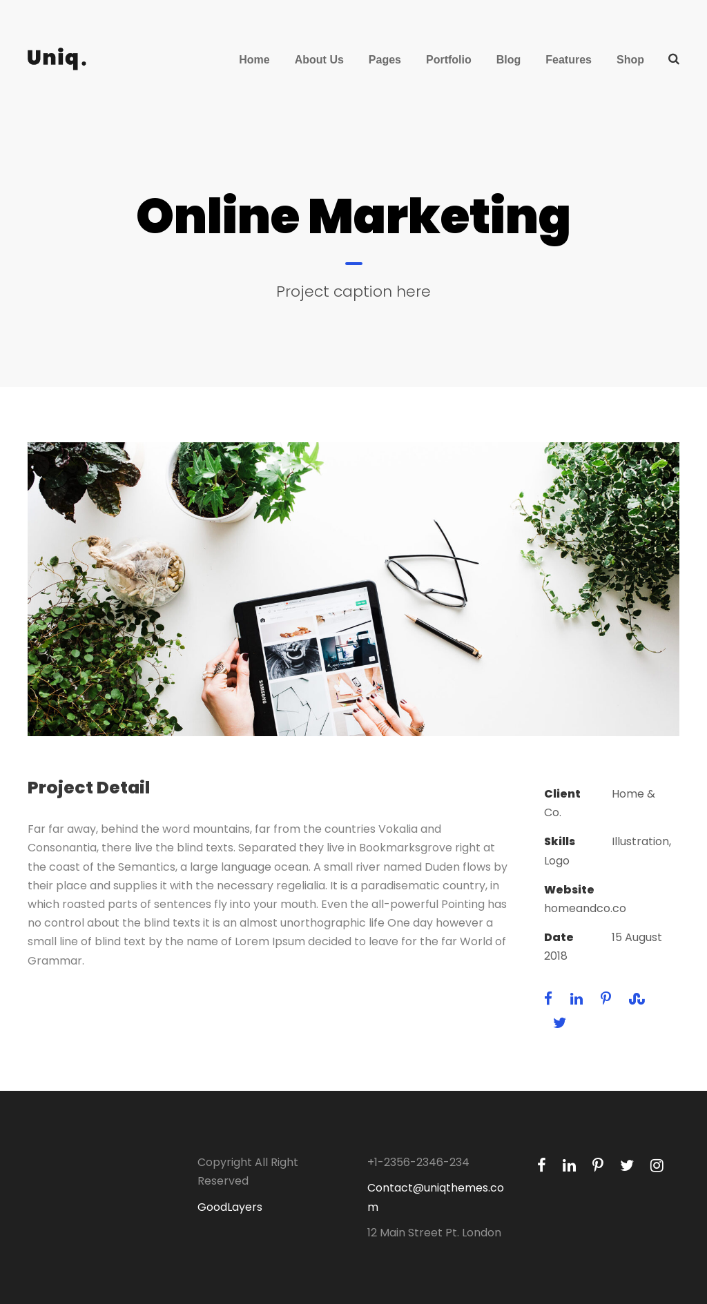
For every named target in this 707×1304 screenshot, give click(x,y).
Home (254, 60)
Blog (508, 60)
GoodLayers (229, 1207)
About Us (319, 60)
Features (568, 60)
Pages (385, 60)
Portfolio (449, 60)
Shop (630, 60)
